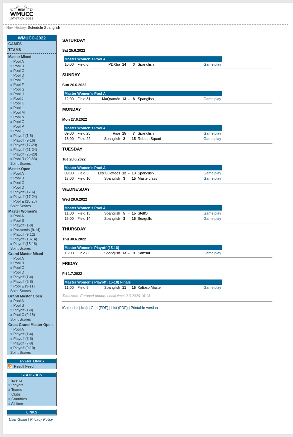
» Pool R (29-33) (23, 159)
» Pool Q (17, 131)
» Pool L (17, 108)
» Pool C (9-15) (22, 315)
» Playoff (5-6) (21, 339)
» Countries (17, 399)
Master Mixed (19, 57)
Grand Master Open (25, 296)
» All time (15, 404)
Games (15, 44)
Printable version (144, 308)
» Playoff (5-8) (21, 281)
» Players (16, 385)
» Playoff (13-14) (23, 239)
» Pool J (17, 98)
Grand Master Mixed (25, 254)
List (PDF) (119, 308)
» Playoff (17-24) (23, 197)
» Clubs (14, 394)
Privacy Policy (41, 419)
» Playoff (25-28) (23, 154)
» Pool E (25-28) (23, 201)
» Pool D (17, 75)
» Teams (15, 390)
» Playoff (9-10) (22, 348)
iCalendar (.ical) (75, 308)
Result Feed (23, 366)
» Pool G (17, 89)
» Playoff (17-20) (23, 145)
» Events (15, 380)
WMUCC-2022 (32, 37)
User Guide (18, 419)
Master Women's (22, 211)
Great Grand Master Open (30, 325)
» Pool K (17, 103)
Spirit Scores (20, 163)
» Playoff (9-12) (22, 234)
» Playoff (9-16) (22, 140)
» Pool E (17, 80)
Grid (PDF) (99, 308)
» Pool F (17, 85)
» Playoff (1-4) (21, 277)
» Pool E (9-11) (22, 286)
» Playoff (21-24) (23, 150)
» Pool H (17, 94)
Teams (14, 50)
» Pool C (17, 71)
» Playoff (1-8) (21, 136)
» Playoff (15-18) (23, 244)
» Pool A (17, 61)
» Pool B (17, 66)
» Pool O (17, 122)
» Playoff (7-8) (21, 343)
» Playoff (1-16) (22, 192)
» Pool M (17, 112)
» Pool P (17, 126)
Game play (212, 64)
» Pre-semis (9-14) (25, 230)
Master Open (19, 169)
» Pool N (17, 117)
